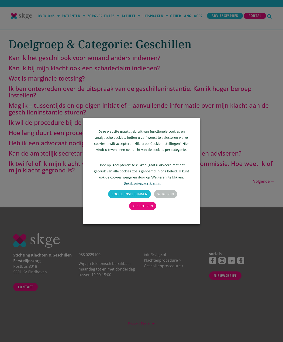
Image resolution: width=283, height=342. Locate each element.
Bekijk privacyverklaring (142, 183)
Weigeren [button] (165, 194)
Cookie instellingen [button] (129, 194)
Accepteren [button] (142, 206)
